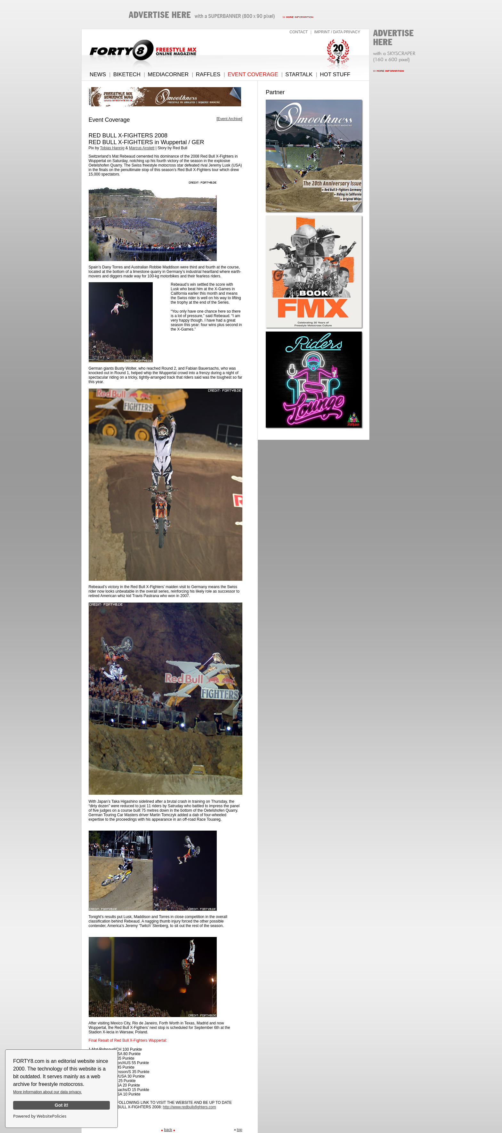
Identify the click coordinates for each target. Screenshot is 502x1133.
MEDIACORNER (168, 74)
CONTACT (298, 32)
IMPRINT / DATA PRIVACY (337, 32)
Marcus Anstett (141, 148)
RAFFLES (208, 74)
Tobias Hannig (112, 148)
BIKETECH (127, 74)
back (168, 1130)
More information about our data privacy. (47, 1092)
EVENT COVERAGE (253, 74)
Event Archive (229, 119)
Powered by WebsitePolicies (39, 1116)
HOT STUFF (335, 74)
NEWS (98, 74)
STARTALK (298, 74)
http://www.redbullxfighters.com (189, 1107)
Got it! (61, 1105)
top (237, 1130)
